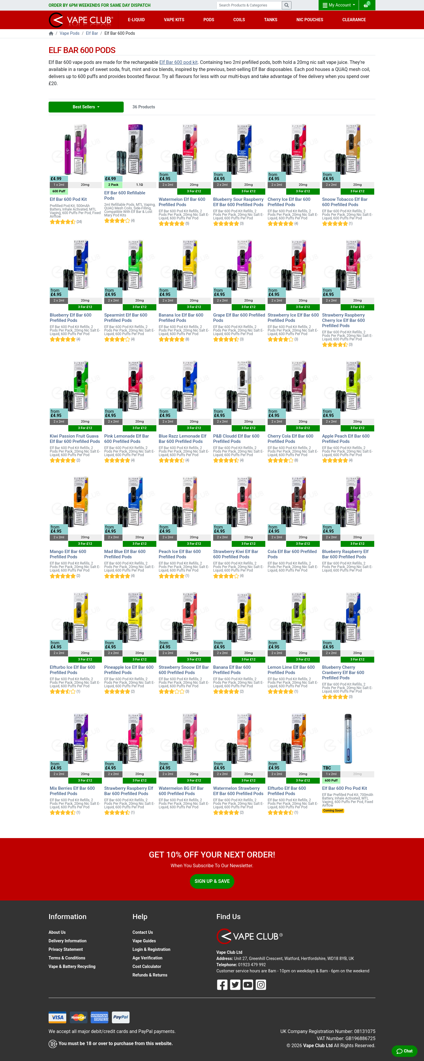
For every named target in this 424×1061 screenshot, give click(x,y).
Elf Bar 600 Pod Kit (68, 199)
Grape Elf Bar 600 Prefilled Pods (239, 317)
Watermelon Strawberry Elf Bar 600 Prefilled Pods (238, 791)
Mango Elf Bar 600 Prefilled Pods (68, 554)
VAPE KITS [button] (174, 19)
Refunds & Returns (149, 975)
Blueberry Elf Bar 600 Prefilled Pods (70, 317)
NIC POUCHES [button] (310, 19)
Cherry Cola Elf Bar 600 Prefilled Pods (290, 438)
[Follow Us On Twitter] (235, 984)
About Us (57, 932)
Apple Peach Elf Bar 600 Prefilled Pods (346, 438)
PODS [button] (208, 19)
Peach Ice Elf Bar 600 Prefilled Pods (180, 554)
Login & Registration (151, 949)
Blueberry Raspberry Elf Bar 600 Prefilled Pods (345, 554)
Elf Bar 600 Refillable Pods (124, 195)
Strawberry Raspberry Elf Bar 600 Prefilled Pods (128, 791)
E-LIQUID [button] (136, 19)
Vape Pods (70, 33)
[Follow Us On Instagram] (261, 984)
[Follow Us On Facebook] (222, 984)
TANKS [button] (270, 19)
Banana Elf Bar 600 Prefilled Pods (232, 670)
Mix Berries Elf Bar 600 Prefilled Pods (72, 791)
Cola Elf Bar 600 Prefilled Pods (292, 554)
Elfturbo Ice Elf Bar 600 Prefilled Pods (72, 670)
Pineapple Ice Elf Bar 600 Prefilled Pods (129, 670)
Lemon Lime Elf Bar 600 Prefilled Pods (291, 670)
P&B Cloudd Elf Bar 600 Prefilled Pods (236, 438)
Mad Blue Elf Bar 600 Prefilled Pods (124, 554)
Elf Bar (92, 33)
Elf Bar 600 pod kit (178, 62)
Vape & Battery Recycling (72, 966)
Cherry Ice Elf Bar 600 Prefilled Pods (289, 202)
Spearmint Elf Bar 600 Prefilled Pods (125, 317)
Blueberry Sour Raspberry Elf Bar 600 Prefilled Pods (238, 202)
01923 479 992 (252, 964)
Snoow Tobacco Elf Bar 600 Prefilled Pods (344, 202)
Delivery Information (68, 940)
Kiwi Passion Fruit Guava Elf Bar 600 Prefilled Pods (75, 438)
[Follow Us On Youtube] (248, 984)
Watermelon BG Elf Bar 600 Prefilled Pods (181, 791)
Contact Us (142, 932)
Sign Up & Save (212, 881)
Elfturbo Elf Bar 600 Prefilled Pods (287, 791)
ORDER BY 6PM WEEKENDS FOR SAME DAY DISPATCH (99, 5)
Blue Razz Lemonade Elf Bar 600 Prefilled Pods (182, 438)
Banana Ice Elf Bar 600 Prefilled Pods (181, 317)
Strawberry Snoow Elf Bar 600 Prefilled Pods (184, 670)
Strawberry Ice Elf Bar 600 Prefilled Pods (293, 317)
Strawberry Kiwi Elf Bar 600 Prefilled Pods (235, 554)
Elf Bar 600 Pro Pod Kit (344, 788)
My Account (337, 5)
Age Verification (147, 958)
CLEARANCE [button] (354, 19)
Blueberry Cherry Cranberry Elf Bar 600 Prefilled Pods (343, 673)
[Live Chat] (405, 1051)
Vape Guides (144, 940)
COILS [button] (239, 19)
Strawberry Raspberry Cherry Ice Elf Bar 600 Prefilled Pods (343, 320)
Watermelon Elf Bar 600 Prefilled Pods (182, 202)
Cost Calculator (146, 966)
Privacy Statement (66, 949)
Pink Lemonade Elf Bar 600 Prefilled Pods (126, 438)
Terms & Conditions (67, 958)
